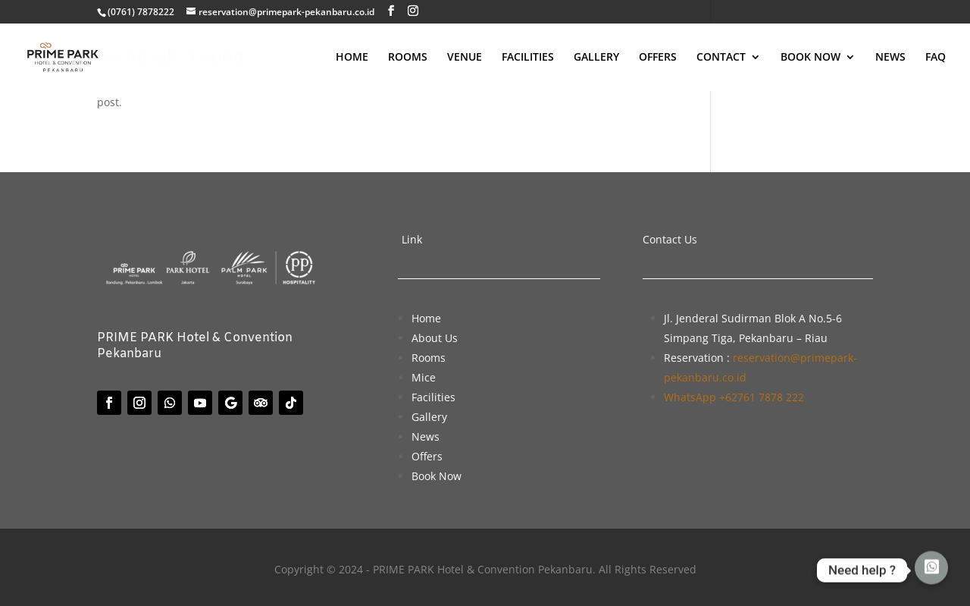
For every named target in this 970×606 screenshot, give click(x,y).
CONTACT (721, 58)
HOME (352, 58)
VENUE (464, 58)
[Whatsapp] (931, 570)
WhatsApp (734, 397)
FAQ (935, 58)
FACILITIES (528, 58)
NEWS (890, 58)
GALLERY (596, 58)
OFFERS (658, 58)
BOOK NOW (810, 58)
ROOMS (407, 58)
